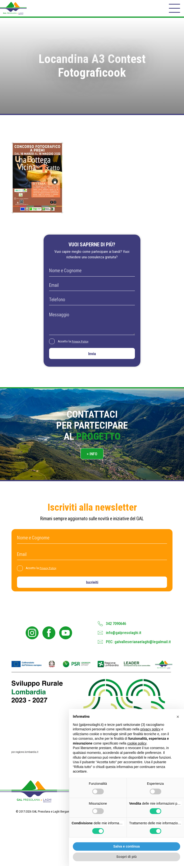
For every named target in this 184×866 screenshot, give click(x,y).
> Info (92, 463)
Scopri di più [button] (126, 857)
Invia (92, 361)
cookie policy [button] (136, 743)
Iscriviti (92, 594)
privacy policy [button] (150, 729)
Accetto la (75, 347)
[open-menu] (173, 10)
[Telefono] (92, 305)
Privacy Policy (82, 347)
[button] (178, 717)
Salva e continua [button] (126, 846)
